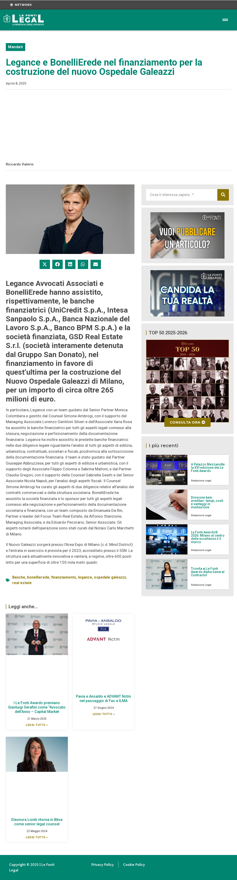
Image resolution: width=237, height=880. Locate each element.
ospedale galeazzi (110, 577)
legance (85, 577)
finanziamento (63, 577)
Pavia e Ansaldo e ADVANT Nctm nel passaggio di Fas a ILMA (103, 698)
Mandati (15, 47)
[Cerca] (223, 195)
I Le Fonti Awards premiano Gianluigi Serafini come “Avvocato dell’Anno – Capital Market (36, 707)
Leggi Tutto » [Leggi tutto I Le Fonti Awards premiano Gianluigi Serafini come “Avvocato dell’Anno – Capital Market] (37, 725)
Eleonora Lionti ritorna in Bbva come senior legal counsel (36, 821)
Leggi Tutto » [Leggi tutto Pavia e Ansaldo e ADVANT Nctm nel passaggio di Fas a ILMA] (104, 714)
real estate (22, 583)
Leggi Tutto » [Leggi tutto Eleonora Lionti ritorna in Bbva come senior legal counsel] (37, 837)
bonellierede (38, 577)
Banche (18, 577)
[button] (45, 264)
